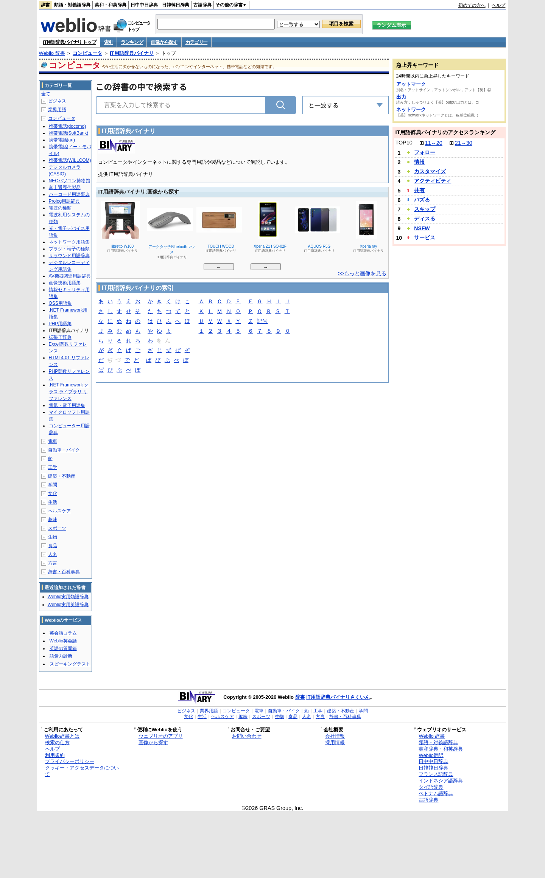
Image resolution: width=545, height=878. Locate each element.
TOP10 (403, 143)
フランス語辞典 (436, 774)
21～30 (463, 143)
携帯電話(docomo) (67, 126)
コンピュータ (87, 53)
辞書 (45, 5)
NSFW (422, 228)
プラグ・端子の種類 (69, 248)
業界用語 (57, 109)
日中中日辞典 (144, 5)
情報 (419, 162)
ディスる (424, 219)
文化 (52, 493)
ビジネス (57, 101)
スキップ (424, 209)
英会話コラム (63, 633)
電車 (52, 441)
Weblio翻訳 (431, 755)
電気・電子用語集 (67, 405)
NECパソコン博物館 (69, 180)
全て (45, 94)
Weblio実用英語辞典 (68, 604)
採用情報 (335, 742)
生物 (52, 537)
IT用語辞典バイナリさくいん (338, 697)
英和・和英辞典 (110, 5)
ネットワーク (411, 109)
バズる (422, 200)
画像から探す (164, 42)
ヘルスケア (59, 510)
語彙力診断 (61, 656)
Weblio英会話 (63, 641)
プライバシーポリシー (69, 761)
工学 (52, 467)
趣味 (52, 519)
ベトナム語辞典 (436, 793)
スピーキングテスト (70, 664)
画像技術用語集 (65, 282)
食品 (52, 545)
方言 (52, 563)
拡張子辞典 (60, 337)
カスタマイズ (430, 171)
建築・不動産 (61, 476)
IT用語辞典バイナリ (132, 53)
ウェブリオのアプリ (161, 736)
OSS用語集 (60, 303)
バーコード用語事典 (69, 194)
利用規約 (55, 755)
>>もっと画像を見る (362, 273)
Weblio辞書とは (62, 736)
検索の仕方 (57, 742)
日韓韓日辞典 (175, 5)
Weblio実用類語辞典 (68, 596)
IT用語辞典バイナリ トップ (69, 42)
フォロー (424, 152)
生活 (52, 502)
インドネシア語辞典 (441, 780)
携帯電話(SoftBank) (69, 133)
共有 (419, 190)
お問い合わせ (247, 736)
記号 (262, 321)
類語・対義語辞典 (72, 5)
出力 (401, 97)
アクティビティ (432, 181)
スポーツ (57, 528)
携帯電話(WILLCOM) (70, 160)
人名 (52, 554)
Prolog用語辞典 (64, 201)
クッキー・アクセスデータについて (82, 771)
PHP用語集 (60, 323)
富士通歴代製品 (65, 187)
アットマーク (411, 84)
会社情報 (335, 736)
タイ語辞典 (431, 787)
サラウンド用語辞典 (69, 255)
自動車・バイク (64, 450)
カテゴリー (196, 42)
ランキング (132, 42)
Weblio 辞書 (52, 53)
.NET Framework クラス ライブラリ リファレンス (69, 391)
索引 (108, 42)
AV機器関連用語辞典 (70, 276)
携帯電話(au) (62, 140)
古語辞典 (202, 5)
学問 (52, 484)
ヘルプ (498, 5)
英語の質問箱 (63, 648)
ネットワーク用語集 (69, 242)
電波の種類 (60, 208)
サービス (424, 237)
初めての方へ (472, 5)
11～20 (433, 143)
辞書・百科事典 (64, 571)
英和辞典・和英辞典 (441, 749)
